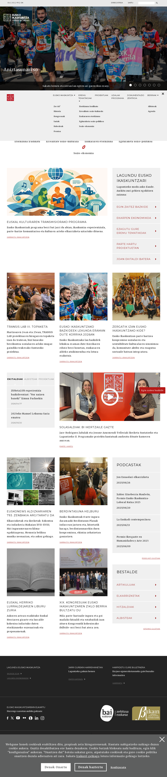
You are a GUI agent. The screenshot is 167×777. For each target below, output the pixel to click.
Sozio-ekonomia (86, 126)
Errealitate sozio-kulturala (91, 111)
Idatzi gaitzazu (76, 679)
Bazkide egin (14, 674)
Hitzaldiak (136, 606)
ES (13, 3)
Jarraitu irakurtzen (18, 238)
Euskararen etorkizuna (89, 116)
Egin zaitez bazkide (136, 206)
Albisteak (30, 379)
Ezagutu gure (136, 231)
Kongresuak (59, 116)
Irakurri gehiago (88, 756)
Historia (57, 111)
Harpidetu (119, 683)
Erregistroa (117, 3)
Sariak (57, 121)
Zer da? (57, 106)
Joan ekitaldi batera (136, 259)
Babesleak (58, 126)
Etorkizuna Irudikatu (88, 106)
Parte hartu (66, 447)
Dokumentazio (135, 97)
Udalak (117, 97)
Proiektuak (101, 95)
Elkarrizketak (136, 595)
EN (22, 3)
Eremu (85, 98)
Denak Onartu (56, 767)
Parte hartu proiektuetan (136, 245)
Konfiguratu (118, 767)
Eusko (64, 95)
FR (17, 3)
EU (9, 3)
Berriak (153, 95)
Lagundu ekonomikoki (19, 678)
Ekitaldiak (15, 379)
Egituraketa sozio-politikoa (91, 121)
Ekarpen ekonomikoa (136, 217)
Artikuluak (136, 584)
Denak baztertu (90, 767)
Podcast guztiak (151, 558)
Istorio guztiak (151, 629)
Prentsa (57, 131)
